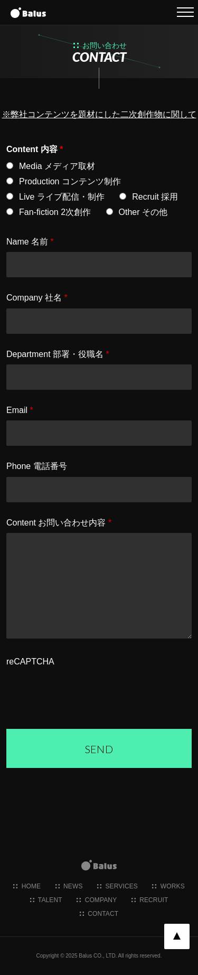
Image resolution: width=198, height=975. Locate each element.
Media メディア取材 (57, 166)
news (69, 886)
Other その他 (143, 212)
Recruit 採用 (155, 196)
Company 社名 (37, 297)
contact (99, 913)
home (27, 886)
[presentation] (86, 692)
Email (19, 410)
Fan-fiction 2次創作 (55, 212)
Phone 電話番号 (36, 466)
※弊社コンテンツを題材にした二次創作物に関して (99, 114)
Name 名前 (30, 241)
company (97, 900)
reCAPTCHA (30, 661)
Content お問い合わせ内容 (58, 522)
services (117, 886)
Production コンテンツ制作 (70, 181)
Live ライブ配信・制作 (62, 196)
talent (46, 900)
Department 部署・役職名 (57, 354)
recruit (149, 900)
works (168, 886)
